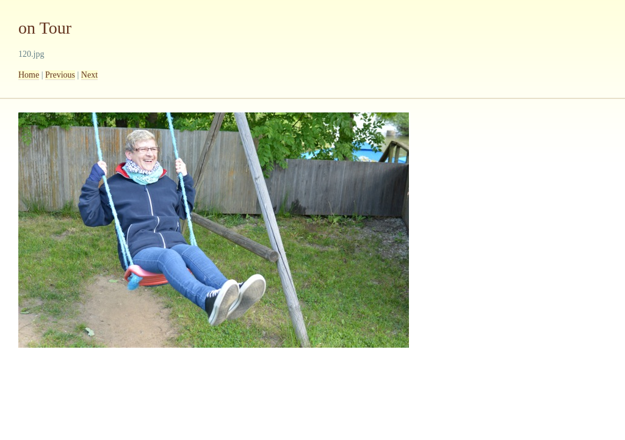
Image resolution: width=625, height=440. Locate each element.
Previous (60, 74)
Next (89, 74)
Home (28, 74)
